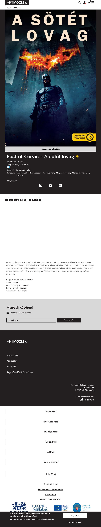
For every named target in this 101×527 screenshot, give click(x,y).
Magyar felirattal (22, 164)
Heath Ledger (35, 173)
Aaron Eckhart (48, 173)
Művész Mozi (51, 431)
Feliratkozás (69, 320)
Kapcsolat (12, 361)
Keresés (79, 2)
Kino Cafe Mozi (51, 421)
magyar (23, 288)
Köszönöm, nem (74, 522)
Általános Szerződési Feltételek (50, 489)
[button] (85, 2)
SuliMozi (51, 452)
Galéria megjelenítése (50, 149)
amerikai (25, 285)
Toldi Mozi (51, 474)
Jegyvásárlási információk (20, 372)
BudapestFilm (50, 494)
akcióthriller (11, 161)
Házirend (11, 366)
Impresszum (13, 355)
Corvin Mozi (51, 411)
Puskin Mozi (51, 441)
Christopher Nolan (23, 170)
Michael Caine (78, 173)
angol (24, 291)
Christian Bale (22, 173)
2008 (21, 161)
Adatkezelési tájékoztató (50, 499)
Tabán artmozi (50, 462)
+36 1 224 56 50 (87, 387)
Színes (16, 282)
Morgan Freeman (63, 173)
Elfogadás (75, 516)
